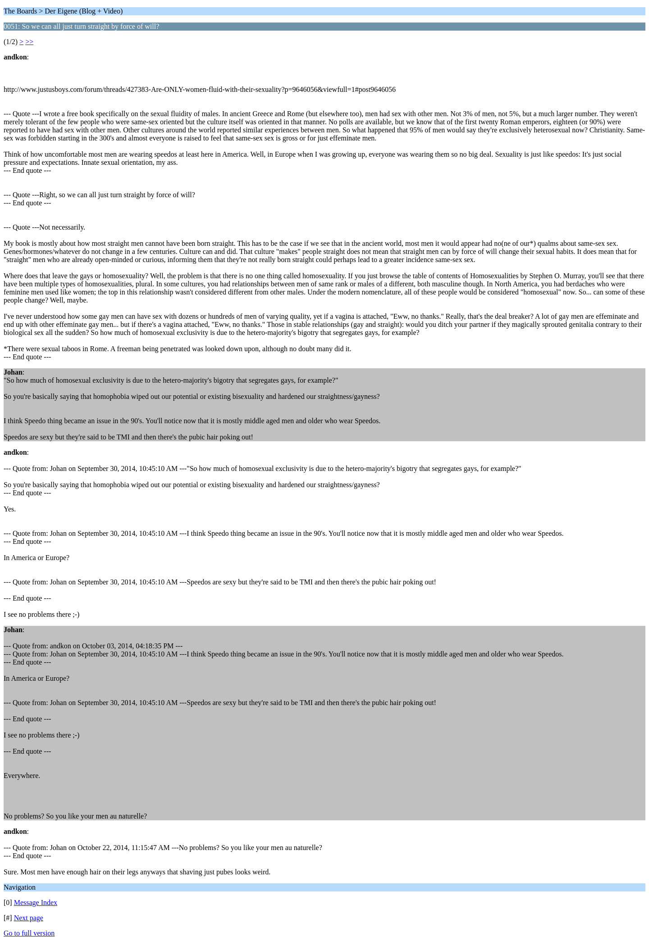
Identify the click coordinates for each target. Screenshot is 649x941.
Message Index (35, 902)
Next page (28, 918)
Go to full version (29, 933)
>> (29, 41)
